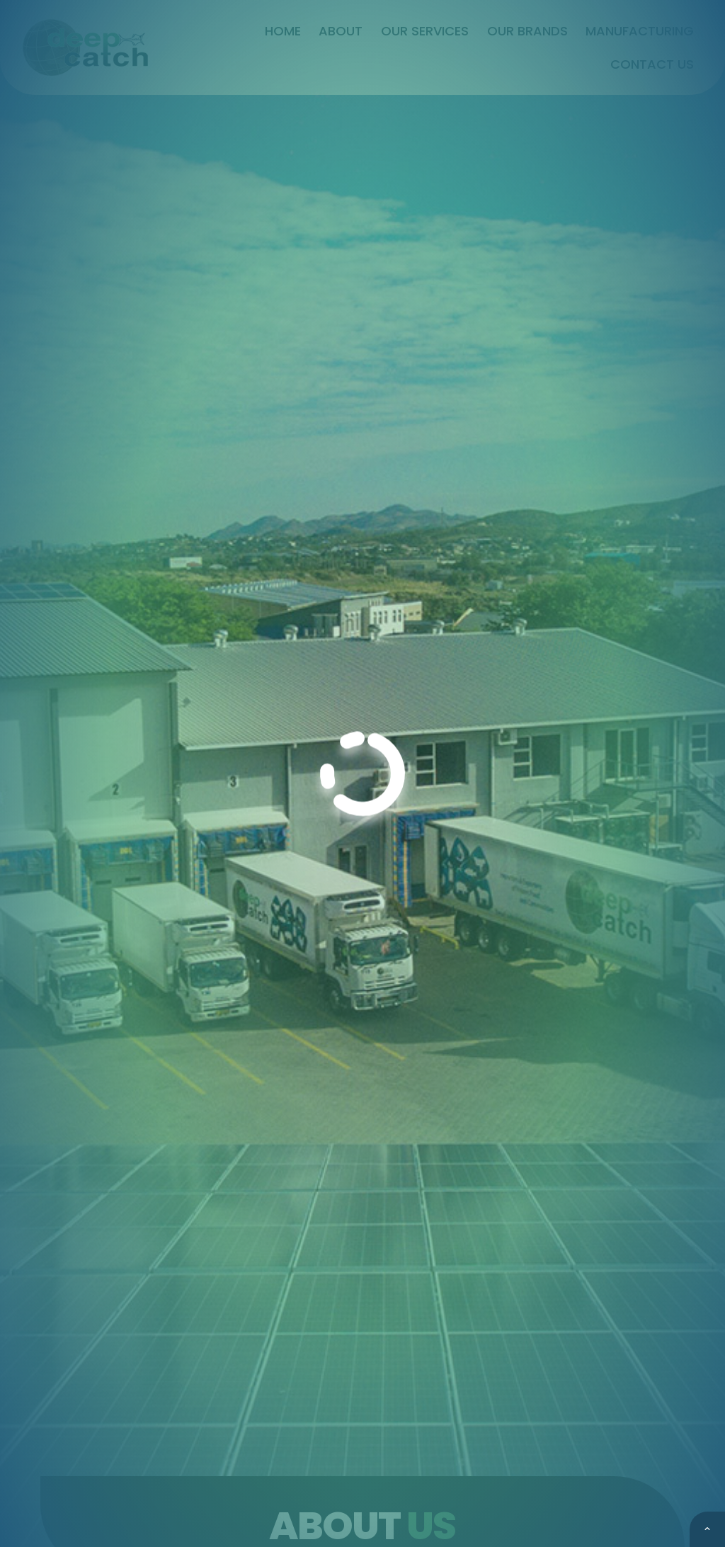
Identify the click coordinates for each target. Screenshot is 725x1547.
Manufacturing (640, 31)
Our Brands (527, 31)
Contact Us (652, 64)
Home (283, 31)
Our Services (425, 31)
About (340, 31)
